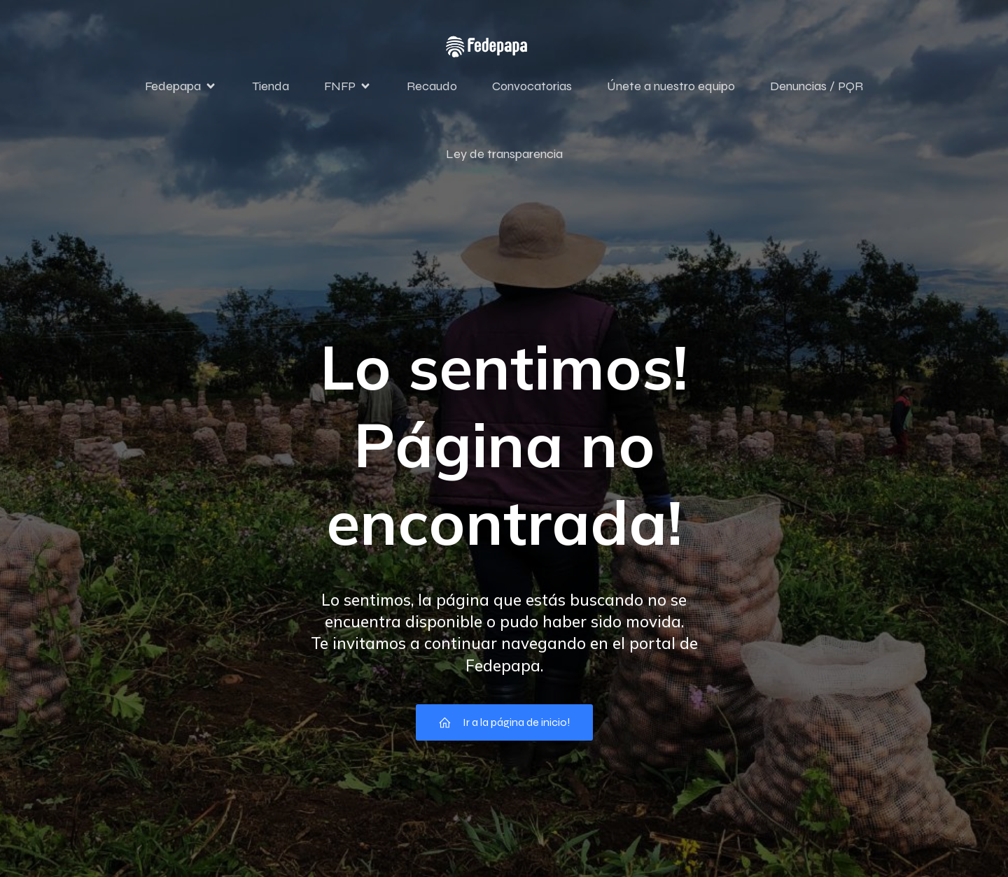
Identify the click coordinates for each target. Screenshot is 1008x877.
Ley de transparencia (504, 154)
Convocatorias (532, 86)
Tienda (270, 86)
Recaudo (432, 86)
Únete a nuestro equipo (671, 86)
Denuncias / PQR (816, 86)
